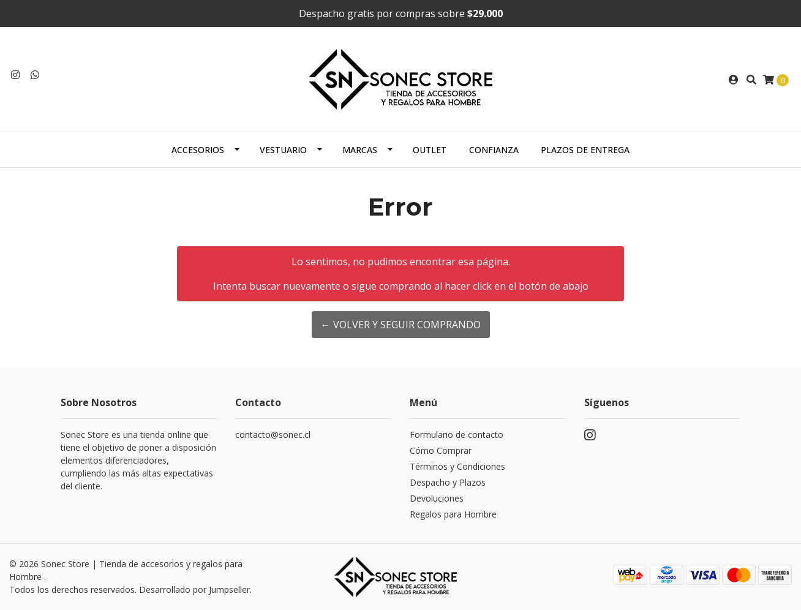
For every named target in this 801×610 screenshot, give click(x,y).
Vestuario (283, 150)
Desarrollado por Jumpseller (194, 589)
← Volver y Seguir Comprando (401, 324)
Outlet (429, 150)
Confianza (494, 150)
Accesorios (197, 150)
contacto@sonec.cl (272, 434)
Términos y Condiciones (457, 466)
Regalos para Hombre (453, 514)
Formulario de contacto (456, 434)
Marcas (359, 150)
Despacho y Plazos (448, 482)
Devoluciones (437, 498)
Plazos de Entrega (585, 150)
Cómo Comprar (441, 450)
